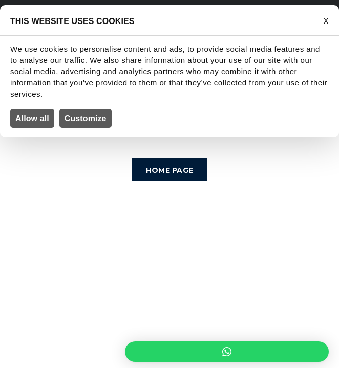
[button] (227, 351)
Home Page (170, 170)
